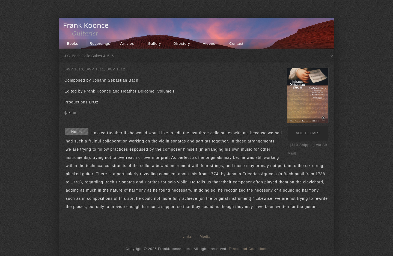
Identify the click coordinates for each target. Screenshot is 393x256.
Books (72, 43)
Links (187, 237)
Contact (236, 43)
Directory (181, 43)
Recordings (100, 43)
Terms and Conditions (248, 249)
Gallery (154, 43)
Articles (127, 43)
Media (205, 237)
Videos (209, 43)
